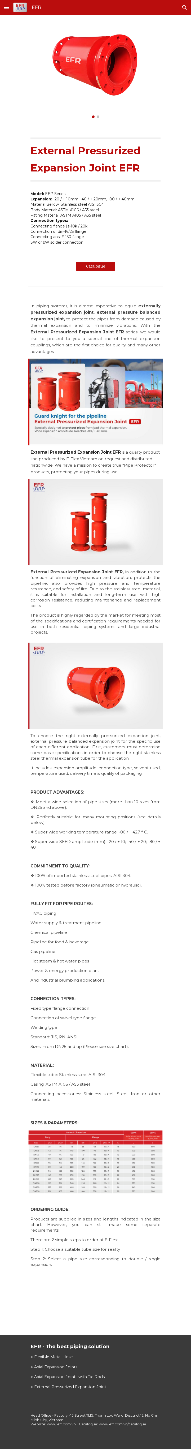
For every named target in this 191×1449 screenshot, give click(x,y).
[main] (95, 159)
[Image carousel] (95, 69)
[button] (6, 7)
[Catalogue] (95, 266)
